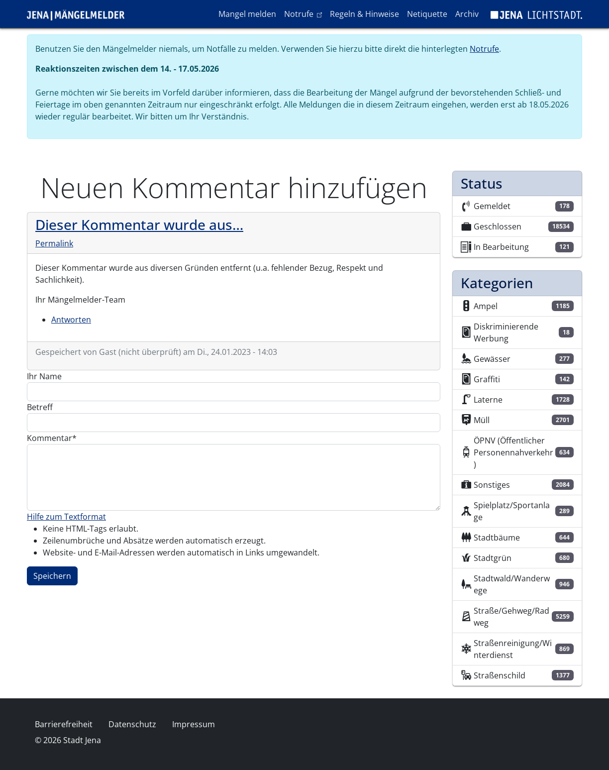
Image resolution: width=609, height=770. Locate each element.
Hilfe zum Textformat (66, 516)
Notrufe (304, 13)
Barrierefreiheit (64, 724)
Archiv (467, 13)
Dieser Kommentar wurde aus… (139, 224)
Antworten (71, 319)
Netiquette (427, 13)
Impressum (193, 724)
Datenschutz (132, 724)
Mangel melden (247, 13)
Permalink (54, 243)
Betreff (40, 407)
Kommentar (49, 438)
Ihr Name (44, 376)
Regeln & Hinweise (364, 13)
